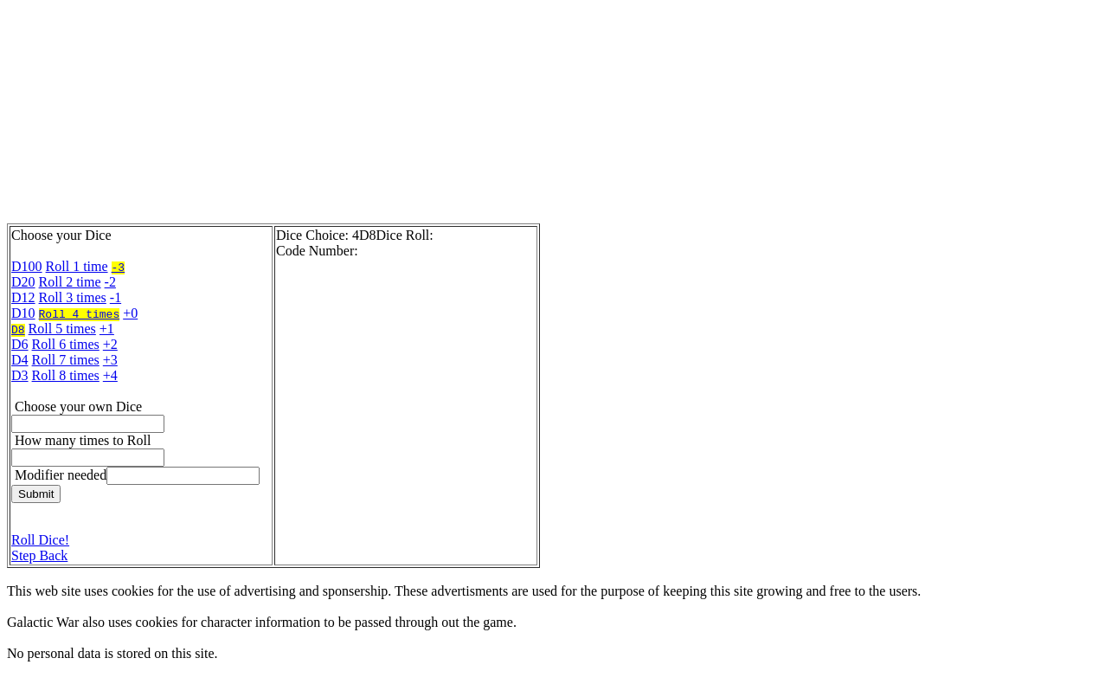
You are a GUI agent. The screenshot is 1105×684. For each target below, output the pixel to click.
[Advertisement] (426, 115)
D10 (23, 313)
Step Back (39, 555)
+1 (107, 328)
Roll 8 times (66, 375)
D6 (20, 344)
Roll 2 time (70, 281)
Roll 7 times (66, 359)
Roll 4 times (79, 313)
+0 (130, 313)
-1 (115, 297)
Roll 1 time (77, 266)
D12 (23, 297)
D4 (20, 359)
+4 (110, 375)
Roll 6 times (66, 344)
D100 (26, 266)
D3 (20, 375)
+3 (110, 359)
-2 (110, 281)
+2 (110, 344)
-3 (118, 266)
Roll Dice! (40, 539)
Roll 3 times (72, 297)
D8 (18, 329)
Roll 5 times (62, 328)
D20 (23, 281)
